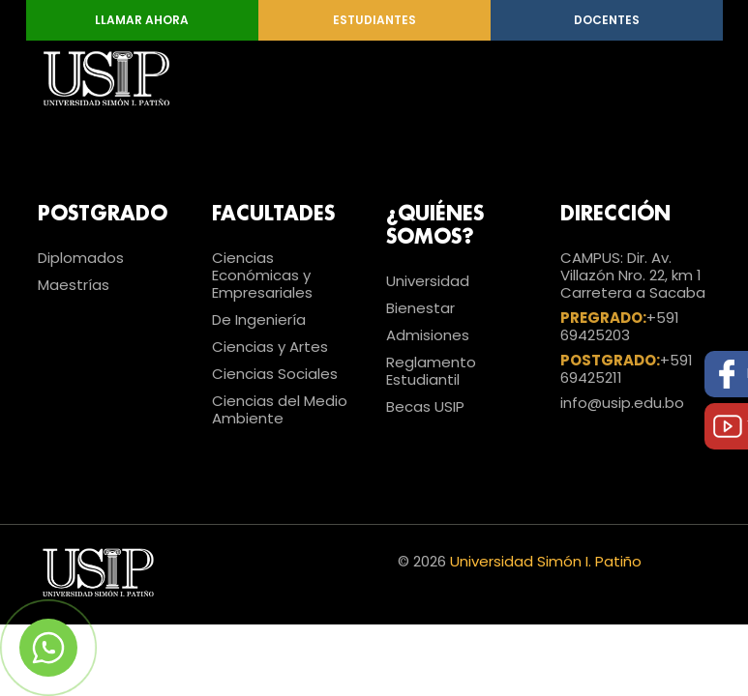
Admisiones (427, 335)
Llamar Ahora (142, 20)
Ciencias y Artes (270, 346)
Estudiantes (374, 20)
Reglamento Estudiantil (431, 371)
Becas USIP (425, 406)
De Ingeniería (259, 319)
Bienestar (420, 308)
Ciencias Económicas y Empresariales (262, 275)
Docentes (607, 20)
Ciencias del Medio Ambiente (279, 409)
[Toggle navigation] (684, 78)
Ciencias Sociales (275, 373)
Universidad (427, 281)
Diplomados (81, 257)
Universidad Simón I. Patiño (546, 561)
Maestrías (73, 285)
